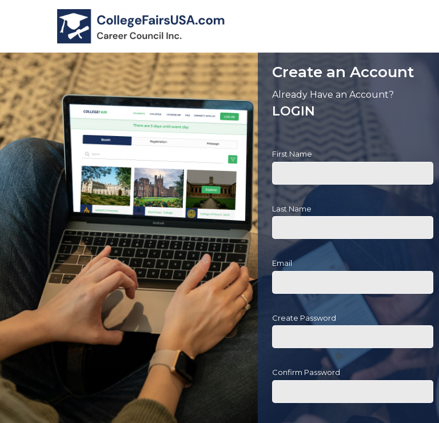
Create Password (304, 317)
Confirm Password (306, 372)
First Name (292, 153)
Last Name (292, 208)
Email (282, 263)
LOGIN (293, 111)
